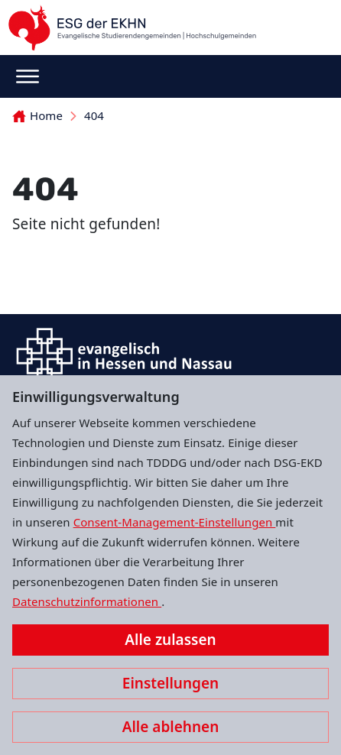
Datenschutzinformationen (86, 601)
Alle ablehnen (170, 727)
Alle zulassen (170, 640)
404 (94, 115)
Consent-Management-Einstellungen (174, 522)
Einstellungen (170, 683)
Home (37, 115)
